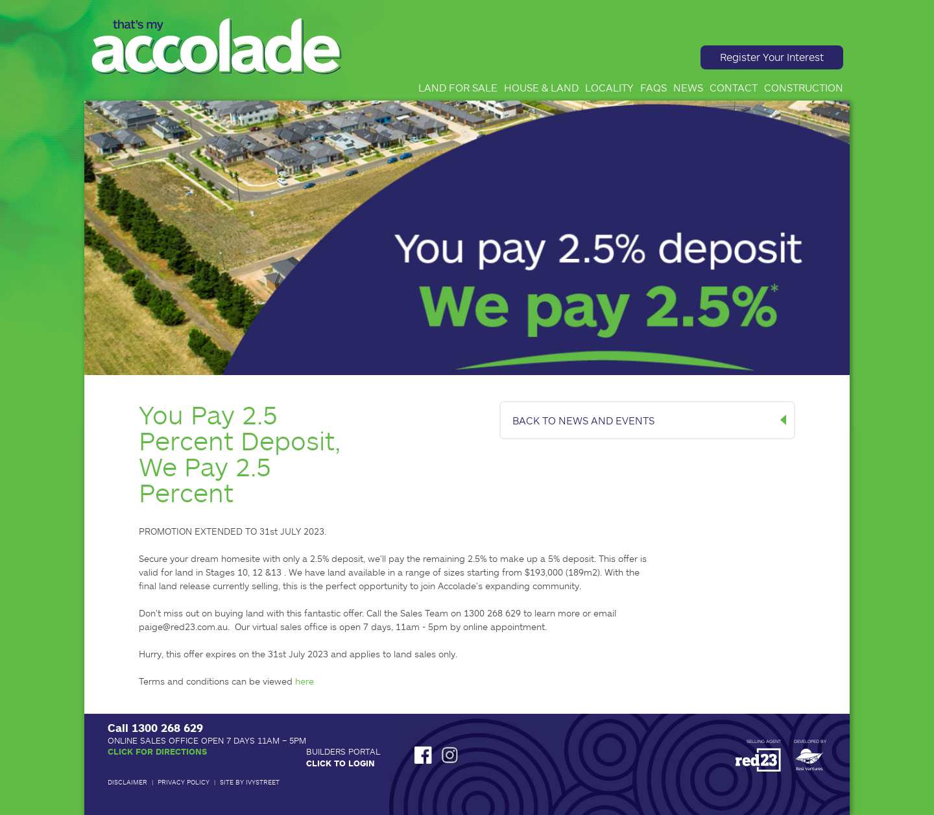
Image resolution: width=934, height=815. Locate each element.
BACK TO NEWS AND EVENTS (583, 420)
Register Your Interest (772, 57)
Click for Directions (157, 751)
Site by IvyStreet (250, 782)
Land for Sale (457, 87)
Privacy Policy (184, 782)
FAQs (653, 87)
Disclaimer (127, 782)
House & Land (541, 87)
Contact (734, 87)
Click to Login (340, 763)
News (688, 87)
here (304, 681)
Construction (803, 87)
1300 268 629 (167, 727)
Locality (609, 87)
